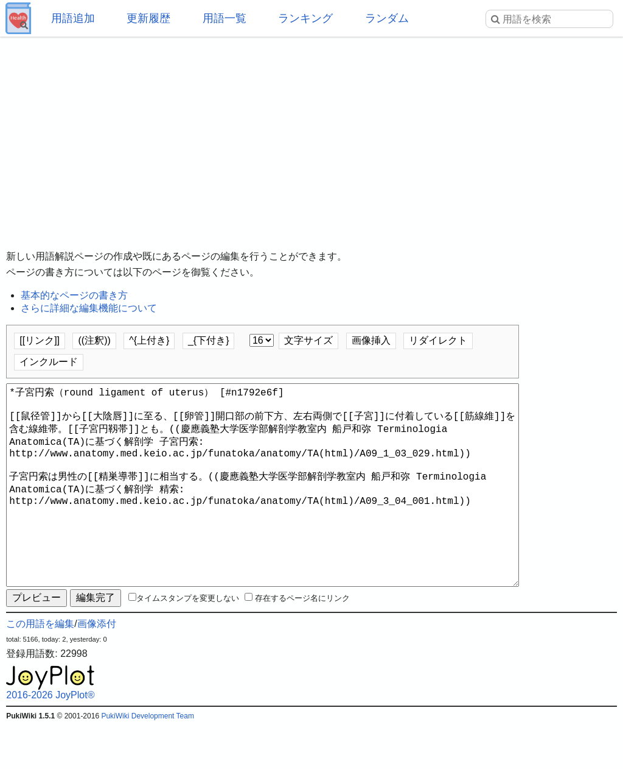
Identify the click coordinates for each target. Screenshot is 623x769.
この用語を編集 (40, 667)
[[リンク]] (39, 340)
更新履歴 (148, 18)
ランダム (387, 18)
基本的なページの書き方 (74, 295)
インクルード (48, 361)
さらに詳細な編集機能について (89, 308)
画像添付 (96, 667)
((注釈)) (94, 340)
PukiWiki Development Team (147, 760)
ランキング (305, 18)
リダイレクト (438, 340)
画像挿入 (371, 340)
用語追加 (73, 18)
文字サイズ (308, 340)
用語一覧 (224, 18)
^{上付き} (149, 340)
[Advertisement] (311, 134)
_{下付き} (208, 340)
